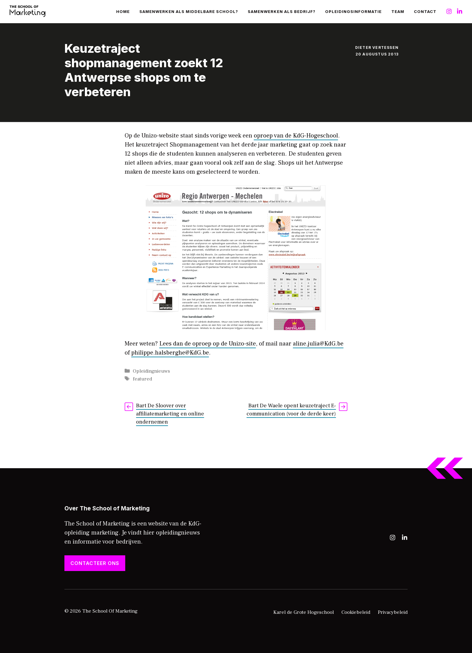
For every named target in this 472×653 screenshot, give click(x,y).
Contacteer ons (94, 563)
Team (397, 11)
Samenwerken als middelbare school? (188, 11)
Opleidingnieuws (151, 371)
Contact (425, 11)
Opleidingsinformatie (353, 11)
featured (142, 379)
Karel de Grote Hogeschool (303, 612)
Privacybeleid (393, 612)
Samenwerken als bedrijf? (281, 11)
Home (123, 11)
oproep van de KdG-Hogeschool (296, 136)
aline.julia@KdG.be (318, 344)
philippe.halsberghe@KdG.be (170, 353)
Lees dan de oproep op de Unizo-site (207, 344)
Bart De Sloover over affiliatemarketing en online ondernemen (170, 413)
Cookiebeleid (355, 612)
